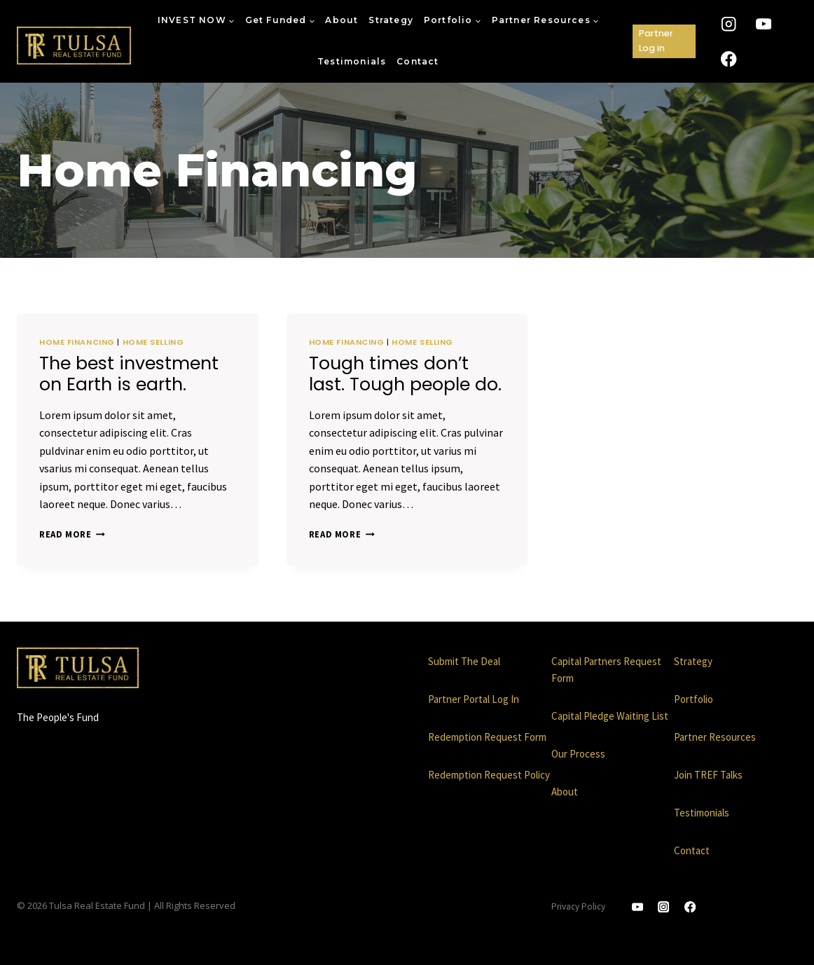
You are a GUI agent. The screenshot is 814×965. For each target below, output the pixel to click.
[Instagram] (729, 24)
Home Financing (77, 342)
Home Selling (153, 342)
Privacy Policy (578, 906)
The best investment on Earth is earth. (129, 374)
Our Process (578, 753)
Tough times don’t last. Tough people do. (405, 374)
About (341, 20)
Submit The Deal (464, 661)
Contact (417, 61)
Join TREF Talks (708, 774)
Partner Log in (656, 40)
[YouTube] (764, 24)
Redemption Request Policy (489, 774)
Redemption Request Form (487, 737)
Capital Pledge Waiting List (609, 716)
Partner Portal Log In (473, 699)
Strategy (390, 20)
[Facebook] (729, 58)
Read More (72, 534)
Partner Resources (715, 737)
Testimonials (351, 61)
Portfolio (693, 699)
